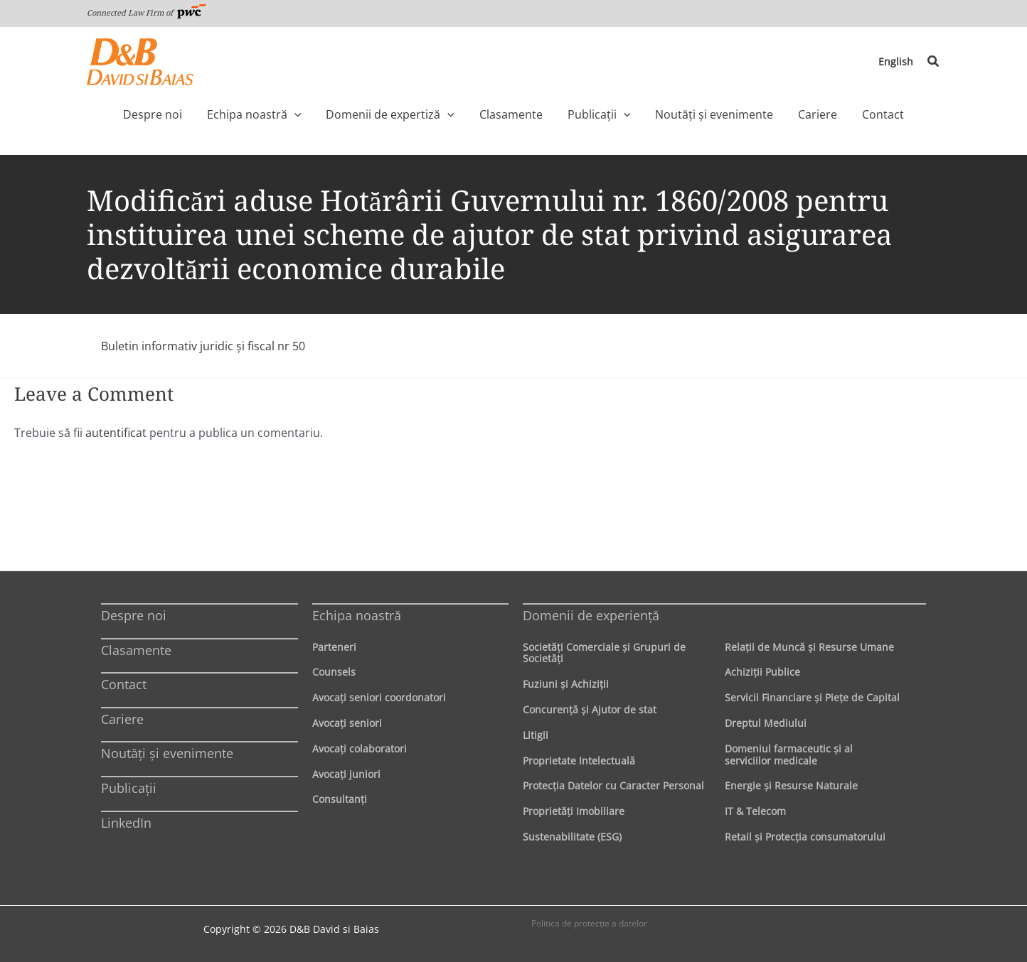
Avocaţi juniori (346, 773)
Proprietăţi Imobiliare (573, 810)
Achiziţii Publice (762, 672)
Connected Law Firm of (146, 12)
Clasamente (136, 649)
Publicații (128, 787)
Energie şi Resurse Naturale (791, 785)
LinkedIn (126, 822)
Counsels (334, 672)
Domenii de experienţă (591, 614)
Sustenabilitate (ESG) (572, 836)
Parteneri (334, 646)
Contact (124, 683)
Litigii (535, 734)
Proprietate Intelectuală (579, 760)
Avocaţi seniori (347, 722)
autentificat (116, 433)
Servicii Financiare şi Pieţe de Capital (812, 696)
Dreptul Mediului (766, 722)
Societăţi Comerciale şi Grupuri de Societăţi (604, 652)
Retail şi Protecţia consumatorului (805, 836)
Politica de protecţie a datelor (589, 923)
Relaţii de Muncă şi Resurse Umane (809, 646)
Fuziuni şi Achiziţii (566, 683)
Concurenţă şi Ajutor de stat (589, 708)
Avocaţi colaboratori (359, 748)
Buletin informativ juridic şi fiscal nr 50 (203, 346)
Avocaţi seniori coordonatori (379, 696)
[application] (321, 114)
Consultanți (339, 799)
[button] (933, 62)
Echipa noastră (356, 614)
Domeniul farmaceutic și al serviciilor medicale (789, 754)
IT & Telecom (755, 810)
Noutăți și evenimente (167, 753)
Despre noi (133, 614)
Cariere (122, 718)
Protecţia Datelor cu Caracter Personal (613, 785)
